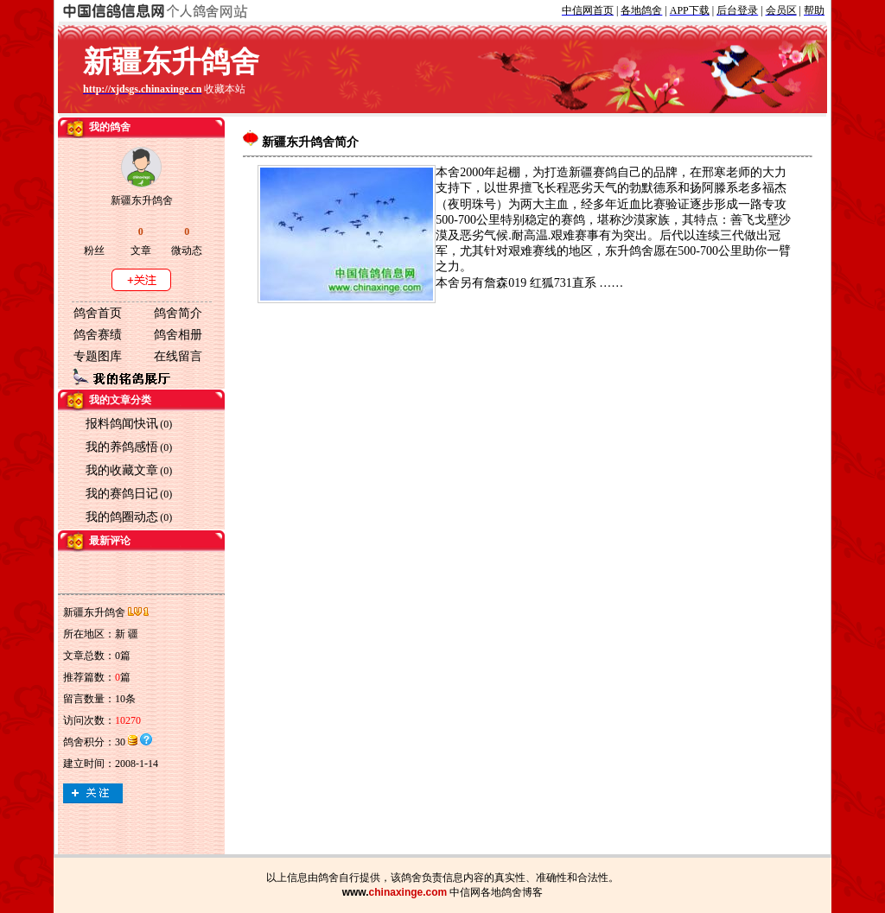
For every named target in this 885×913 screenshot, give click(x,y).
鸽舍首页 (97, 313)
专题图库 (97, 356)
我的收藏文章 (122, 470)
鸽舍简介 (178, 313)
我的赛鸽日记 (122, 493)
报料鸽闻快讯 (122, 423)
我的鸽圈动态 (122, 516)
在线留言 (178, 356)
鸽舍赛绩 (97, 334)
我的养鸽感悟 (122, 447)
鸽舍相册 (178, 334)
